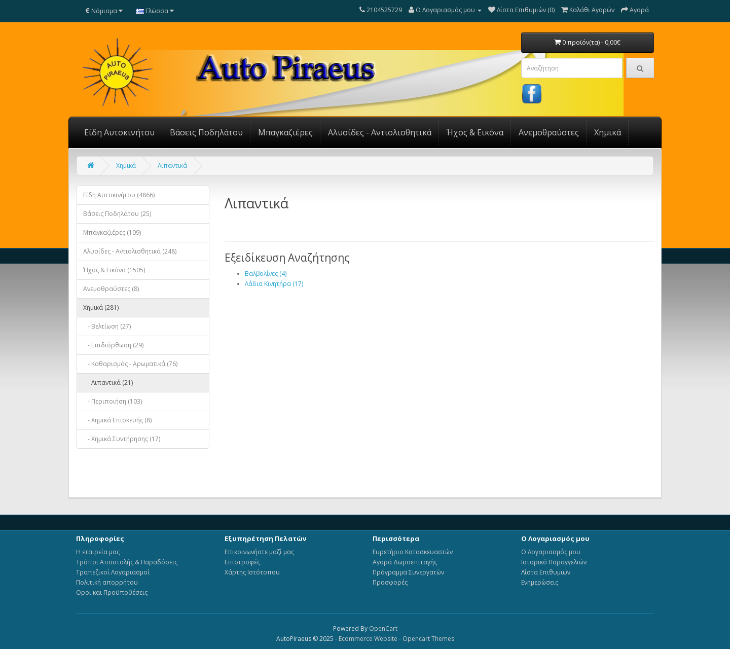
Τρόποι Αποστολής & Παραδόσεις (126, 562)
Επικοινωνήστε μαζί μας (259, 552)
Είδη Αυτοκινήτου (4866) (119, 195)
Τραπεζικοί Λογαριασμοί (113, 572)
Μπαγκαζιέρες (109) (112, 232)
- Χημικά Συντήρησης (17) (121, 439)
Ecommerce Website (368, 638)
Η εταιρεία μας (98, 552)
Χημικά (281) (101, 307)
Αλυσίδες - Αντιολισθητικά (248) (129, 251)
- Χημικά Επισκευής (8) (117, 420)
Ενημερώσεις (539, 582)
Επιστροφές (242, 562)
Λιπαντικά (172, 165)
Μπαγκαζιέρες (285, 132)
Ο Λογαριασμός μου (550, 552)
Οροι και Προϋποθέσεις (112, 592)
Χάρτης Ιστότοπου (252, 572)
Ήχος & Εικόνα (475, 132)
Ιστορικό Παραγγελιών (554, 562)
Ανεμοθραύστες (549, 132)
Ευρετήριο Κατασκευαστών (413, 552)
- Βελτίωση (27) (107, 326)
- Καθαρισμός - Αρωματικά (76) (130, 363)
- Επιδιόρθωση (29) (113, 345)
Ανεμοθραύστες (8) (111, 288)
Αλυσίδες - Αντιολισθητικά (379, 132)
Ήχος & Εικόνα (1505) (114, 270)
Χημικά (607, 132)
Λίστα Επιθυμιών (545, 572)
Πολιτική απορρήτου (107, 582)
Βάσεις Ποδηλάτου (206, 132)
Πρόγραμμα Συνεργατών (408, 572)
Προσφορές (390, 582)
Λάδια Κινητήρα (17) (274, 283)
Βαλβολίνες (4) (265, 273)
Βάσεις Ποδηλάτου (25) (117, 213)
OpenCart (383, 628)
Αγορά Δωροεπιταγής (405, 562)
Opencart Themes (428, 638)
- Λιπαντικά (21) (108, 382)
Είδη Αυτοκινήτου (119, 132)
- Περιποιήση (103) (112, 401)
